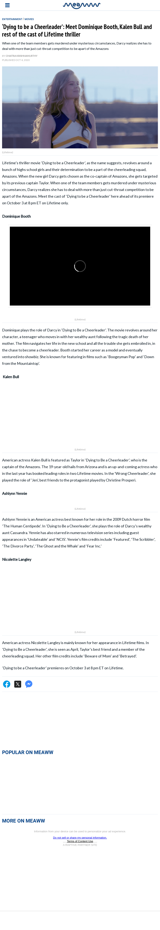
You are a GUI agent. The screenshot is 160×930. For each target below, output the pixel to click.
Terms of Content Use (80, 846)
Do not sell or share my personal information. (80, 842)
